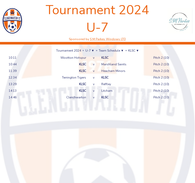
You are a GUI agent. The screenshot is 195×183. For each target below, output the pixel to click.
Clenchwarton (76, 97)
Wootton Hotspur (73, 58)
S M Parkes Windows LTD (108, 39)
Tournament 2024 (68, 51)
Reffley (106, 84)
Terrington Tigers (74, 77)
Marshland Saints (113, 64)
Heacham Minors (113, 71)
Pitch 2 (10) (161, 58)
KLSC (104, 58)
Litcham (106, 91)
